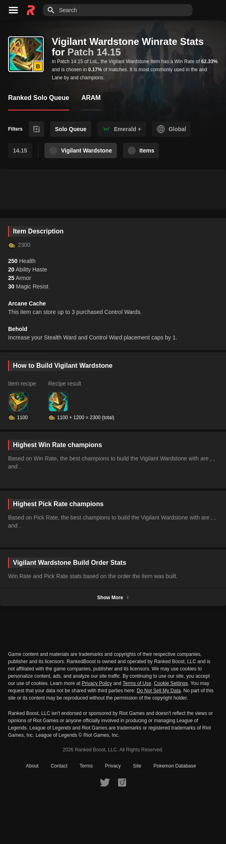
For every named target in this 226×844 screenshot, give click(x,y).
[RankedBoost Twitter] (105, 782)
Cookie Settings (171, 683)
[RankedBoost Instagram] (122, 782)
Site (137, 766)
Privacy (112, 766)
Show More (113, 597)
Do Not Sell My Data (159, 690)
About (32, 766)
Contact (59, 766)
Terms (86, 766)
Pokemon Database (175, 766)
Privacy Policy (97, 683)
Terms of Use (137, 683)
